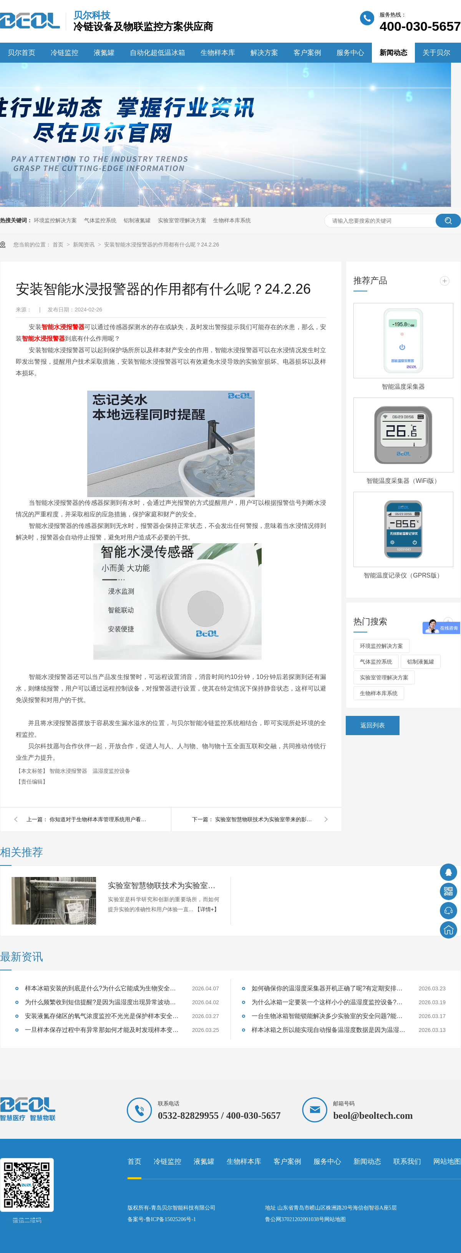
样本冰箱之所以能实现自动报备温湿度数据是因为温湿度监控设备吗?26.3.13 (328, 1030)
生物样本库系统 (232, 220)
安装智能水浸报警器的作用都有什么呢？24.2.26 (161, 244)
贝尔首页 (21, 53)
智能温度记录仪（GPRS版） (403, 575)
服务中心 (350, 53)
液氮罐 (104, 53)
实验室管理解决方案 (182, 220)
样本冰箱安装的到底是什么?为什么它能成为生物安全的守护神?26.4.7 (102, 988)
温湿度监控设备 (111, 771)
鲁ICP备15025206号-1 (171, 1219)
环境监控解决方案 (55, 220)
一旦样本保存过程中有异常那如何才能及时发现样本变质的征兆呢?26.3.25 (102, 1030)
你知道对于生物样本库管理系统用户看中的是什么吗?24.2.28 (99, 819)
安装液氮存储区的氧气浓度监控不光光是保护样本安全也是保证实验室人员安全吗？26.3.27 (102, 1016)
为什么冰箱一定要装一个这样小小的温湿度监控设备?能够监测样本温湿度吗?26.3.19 (328, 1002)
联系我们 (407, 1161)
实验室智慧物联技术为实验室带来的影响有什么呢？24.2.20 (265, 819)
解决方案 (264, 53)
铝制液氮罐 (137, 220)
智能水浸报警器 (63, 327)
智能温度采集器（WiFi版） (403, 481)
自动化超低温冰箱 (157, 53)
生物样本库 (218, 53)
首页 (59, 244)
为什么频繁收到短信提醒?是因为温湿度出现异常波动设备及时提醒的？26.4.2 (102, 1002)
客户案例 (307, 53)
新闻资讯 (84, 244)
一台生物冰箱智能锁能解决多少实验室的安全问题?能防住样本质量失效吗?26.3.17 (328, 1016)
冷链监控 (64, 53)
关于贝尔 (436, 53)
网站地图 (447, 1161)
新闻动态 (393, 53)
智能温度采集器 (403, 386)
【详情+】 (207, 909)
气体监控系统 (100, 220)
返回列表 (372, 725)
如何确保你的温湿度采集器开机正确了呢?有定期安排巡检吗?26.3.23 (328, 988)
